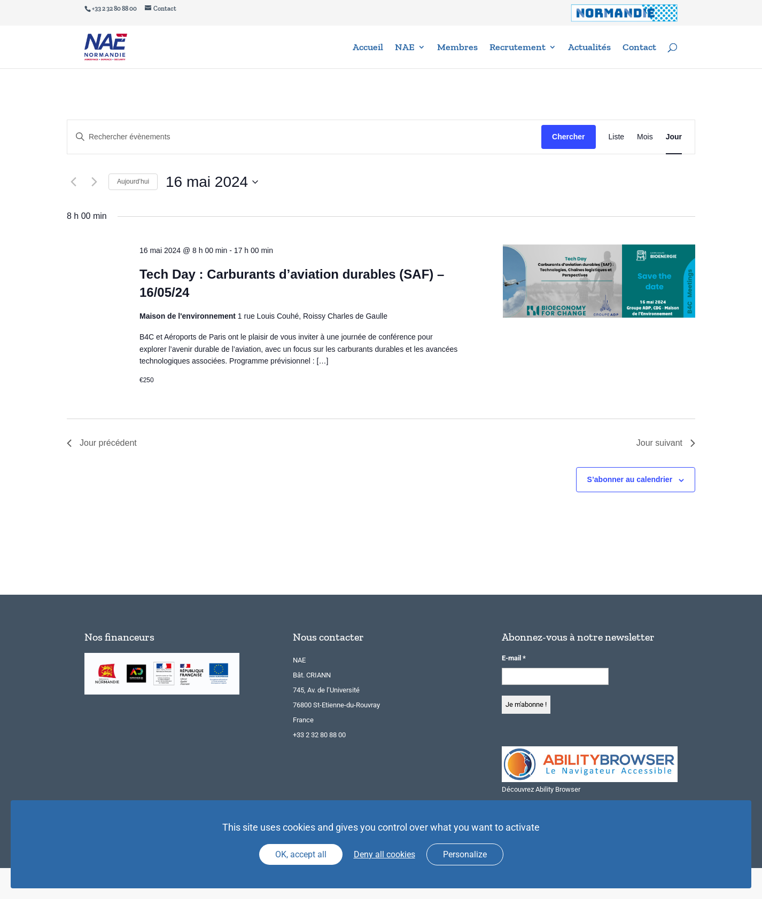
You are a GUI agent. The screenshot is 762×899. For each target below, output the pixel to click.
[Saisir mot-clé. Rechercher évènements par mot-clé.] (304, 137)
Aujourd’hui (133, 181)
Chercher (568, 136)
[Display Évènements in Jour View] (674, 137)
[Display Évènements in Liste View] (617, 137)
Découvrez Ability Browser (541, 789)
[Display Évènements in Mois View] (645, 137)
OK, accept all (300, 854)
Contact (639, 48)
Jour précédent (102, 442)
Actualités (589, 48)
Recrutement (517, 48)
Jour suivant (665, 442)
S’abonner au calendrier (630, 479)
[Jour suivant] (94, 182)
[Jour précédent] (73, 182)
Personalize (465, 854)
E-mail (514, 658)
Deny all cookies (384, 854)
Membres (457, 48)
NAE (405, 48)
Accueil (368, 48)
